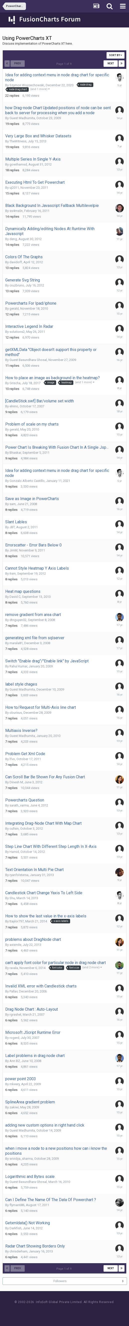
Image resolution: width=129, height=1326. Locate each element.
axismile (15, 945)
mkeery (14, 1084)
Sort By (115, 55)
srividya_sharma (21, 1158)
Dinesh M (16, 782)
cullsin (14, 828)
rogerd (14, 1038)
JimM (13, 550)
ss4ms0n (16, 211)
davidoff (15, 262)
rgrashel (15, 1014)
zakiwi (14, 1107)
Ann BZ (14, 1061)
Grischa (14, 383)
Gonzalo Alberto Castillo (27, 481)
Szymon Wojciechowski (26, 85)
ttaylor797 (16, 921)
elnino (13, 406)
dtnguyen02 (17, 620)
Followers (60, 1281)
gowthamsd (18, 164)
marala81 (16, 643)
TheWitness (17, 141)
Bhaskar (15, 452)
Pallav (13, 991)
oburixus (15, 712)
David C (14, 597)
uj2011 (14, 187)
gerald (14, 308)
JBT (12, 527)
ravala (13, 968)
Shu (12, 898)
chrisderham (18, 1251)
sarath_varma (19, 805)
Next (111, 63)
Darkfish (15, 1228)
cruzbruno (16, 285)
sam (12, 504)
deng (13, 239)
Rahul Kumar (18, 666)
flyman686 (16, 1205)
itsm (12, 573)
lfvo (12, 759)
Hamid (14, 852)
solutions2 (17, 332)
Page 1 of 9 (64, 64)
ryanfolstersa (18, 875)
